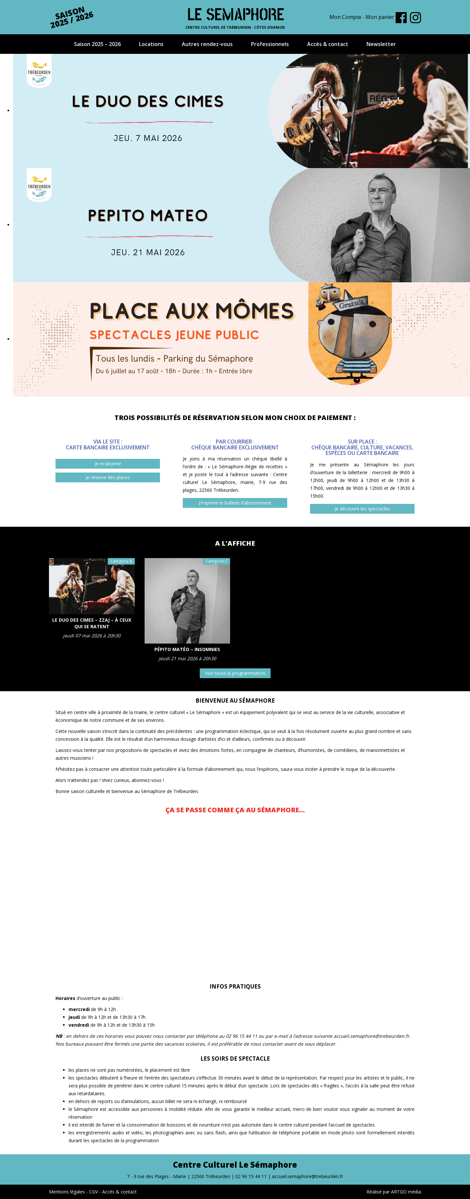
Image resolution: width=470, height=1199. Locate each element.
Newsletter (381, 44)
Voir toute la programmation (235, 673)
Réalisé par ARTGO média (394, 1192)
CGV (93, 1192)
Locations (151, 44)
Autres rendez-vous (207, 44)
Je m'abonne (108, 463)
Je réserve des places (108, 477)
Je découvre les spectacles (362, 509)
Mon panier (380, 17)
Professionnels (270, 44)
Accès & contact (327, 44)
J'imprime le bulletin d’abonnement (235, 503)
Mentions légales (67, 1192)
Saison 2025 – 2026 (97, 44)
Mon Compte (345, 17)
